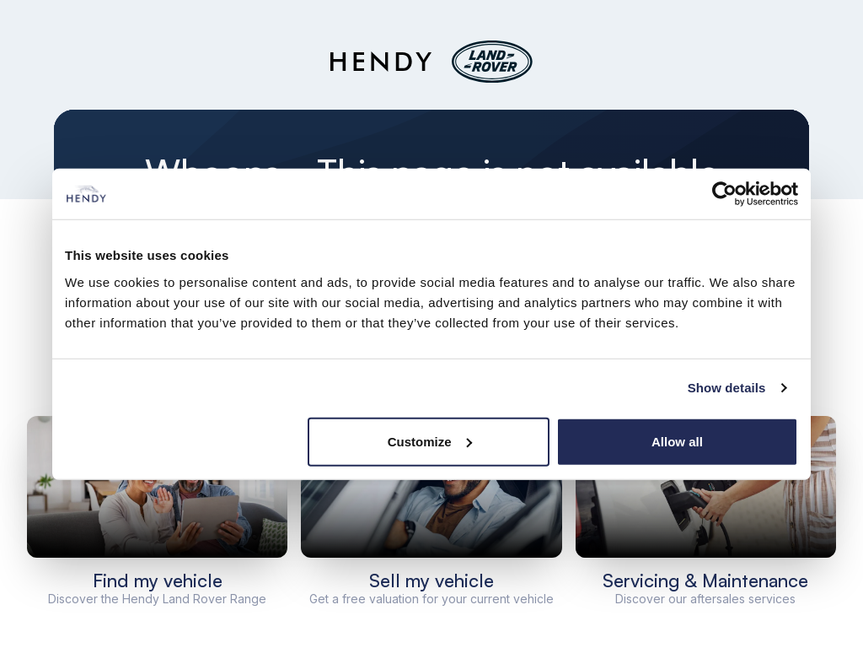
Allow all (677, 441)
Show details (727, 388)
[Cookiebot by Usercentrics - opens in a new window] (724, 194)
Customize (430, 441)
